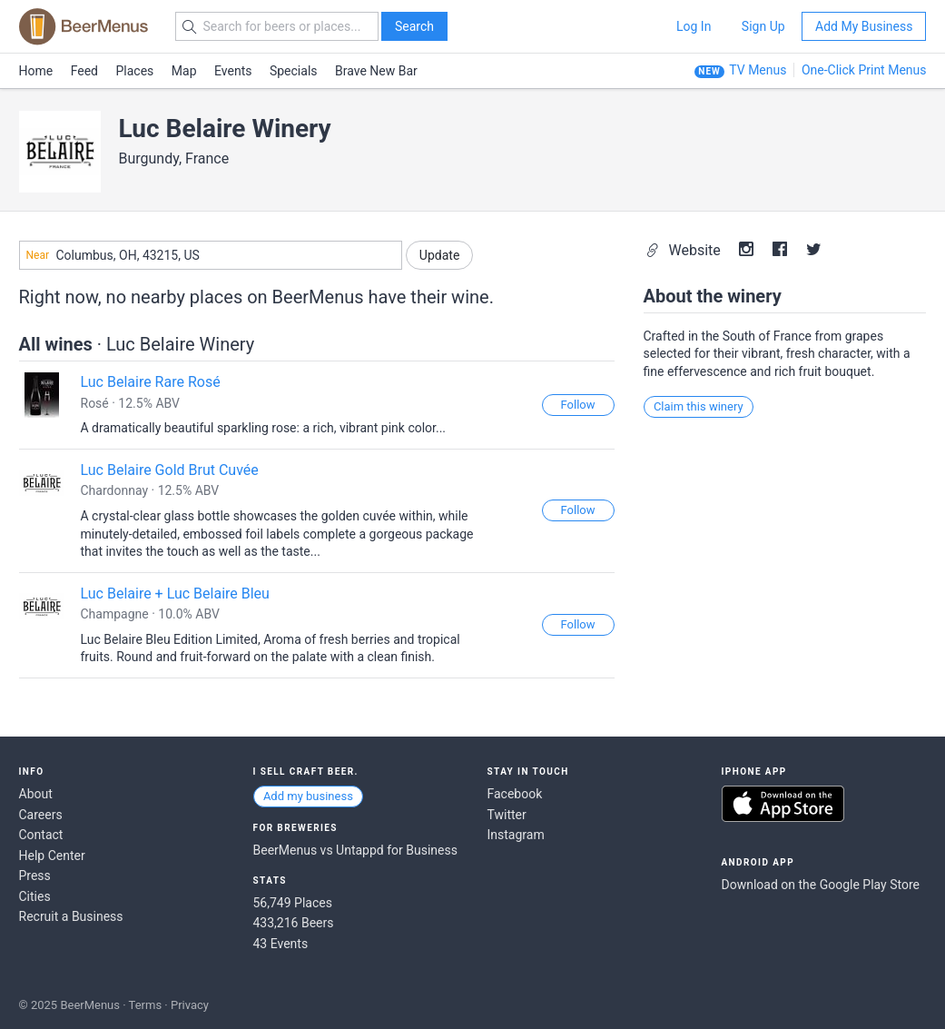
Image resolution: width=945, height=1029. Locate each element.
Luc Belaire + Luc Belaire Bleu (175, 593)
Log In (693, 26)
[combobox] (210, 255)
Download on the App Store (783, 804)
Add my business (308, 796)
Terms (145, 1005)
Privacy (190, 1005)
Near (38, 255)
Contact (41, 834)
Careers (41, 814)
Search (414, 26)
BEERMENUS (83, 26)
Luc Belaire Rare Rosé (151, 382)
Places (135, 71)
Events (232, 71)
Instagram (516, 834)
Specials (294, 71)
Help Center (52, 855)
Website (684, 250)
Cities (35, 896)
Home (36, 71)
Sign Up (763, 26)
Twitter (507, 814)
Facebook (515, 794)
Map (184, 71)
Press (35, 875)
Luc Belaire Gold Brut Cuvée (170, 470)
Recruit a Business (71, 916)
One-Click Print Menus (864, 70)
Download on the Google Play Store (821, 884)
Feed (84, 71)
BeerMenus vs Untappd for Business (355, 850)
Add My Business (863, 26)
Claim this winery (698, 406)
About (36, 794)
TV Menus (757, 70)
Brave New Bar (376, 71)
